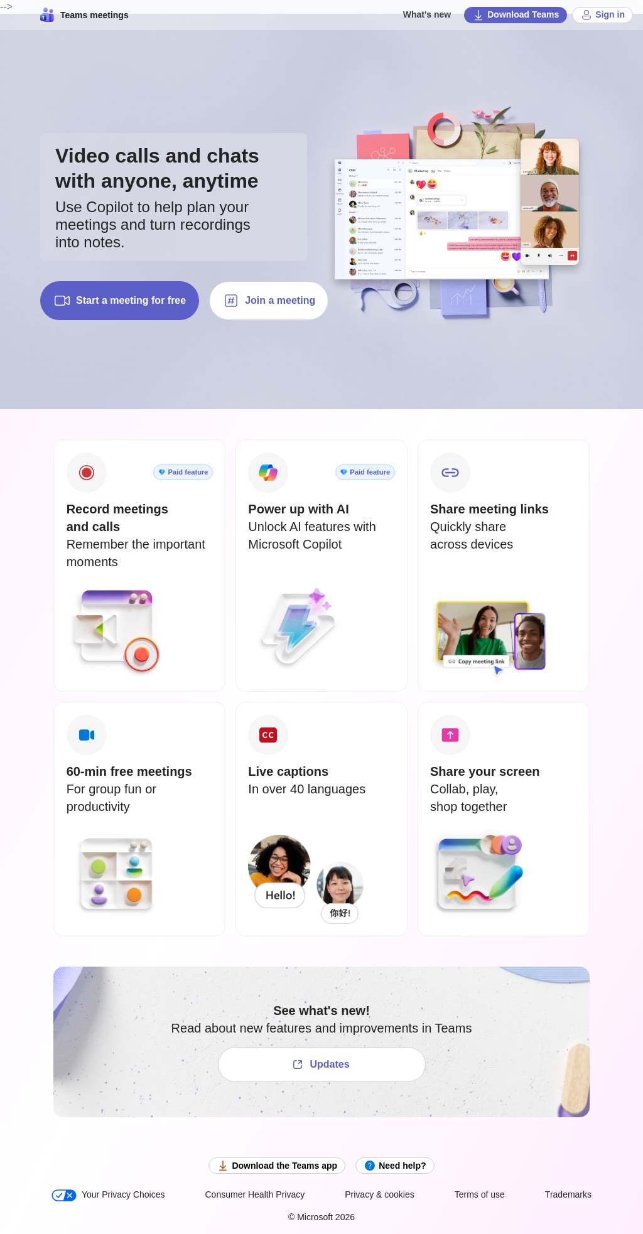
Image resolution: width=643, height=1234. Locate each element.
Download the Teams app (277, 1165)
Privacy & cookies (379, 1194)
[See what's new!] (322, 1064)
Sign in (602, 15)
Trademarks (568, 1194)
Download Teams (515, 15)
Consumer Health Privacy (255, 1194)
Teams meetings (84, 15)
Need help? (395, 1165)
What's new (427, 14)
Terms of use (480, 1194)
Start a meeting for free (119, 300)
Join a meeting (268, 300)
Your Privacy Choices (108, 1195)
